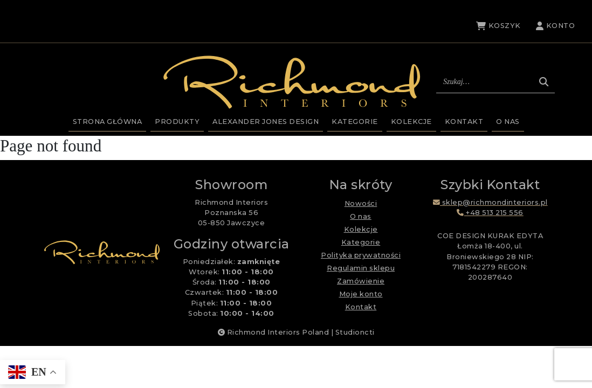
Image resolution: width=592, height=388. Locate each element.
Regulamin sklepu (361, 268)
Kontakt (464, 121)
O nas (508, 121)
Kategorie (355, 121)
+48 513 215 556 (490, 213)
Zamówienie (360, 281)
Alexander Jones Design (265, 121)
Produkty (177, 121)
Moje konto (361, 294)
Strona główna (107, 121)
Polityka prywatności (361, 255)
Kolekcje (411, 121)
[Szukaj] (543, 82)
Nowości (361, 203)
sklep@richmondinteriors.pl (490, 202)
